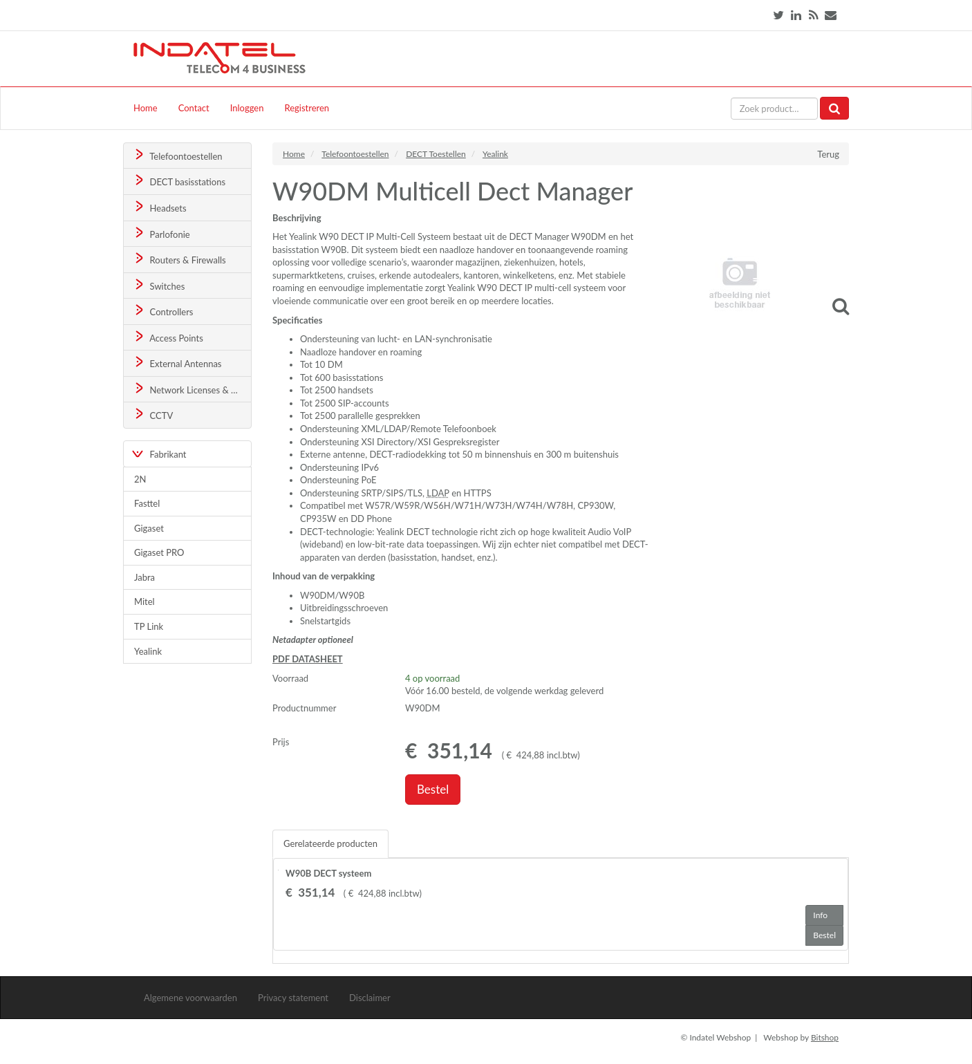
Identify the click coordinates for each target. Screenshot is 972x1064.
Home (145, 107)
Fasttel (147, 503)
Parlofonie (161, 233)
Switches (158, 285)
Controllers (163, 310)
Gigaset (149, 528)
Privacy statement (293, 997)
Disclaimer (370, 997)
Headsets (159, 207)
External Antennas (177, 362)
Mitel (144, 601)
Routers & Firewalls (179, 258)
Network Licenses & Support (192, 388)
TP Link (148, 626)
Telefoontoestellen (177, 155)
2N (140, 479)
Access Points (167, 337)
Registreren (306, 107)
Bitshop (825, 1037)
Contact (193, 107)
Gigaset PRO (159, 552)
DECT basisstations (178, 180)
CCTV (153, 414)
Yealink (148, 651)
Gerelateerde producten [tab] (330, 843)
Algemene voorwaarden (190, 997)
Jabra (144, 577)
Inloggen (247, 107)
